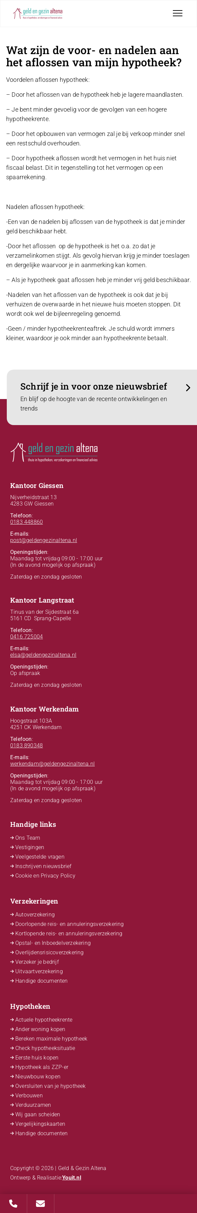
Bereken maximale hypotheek (51, 1038)
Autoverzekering (35, 914)
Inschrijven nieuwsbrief (43, 866)
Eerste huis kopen (36, 1057)
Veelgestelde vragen (40, 857)
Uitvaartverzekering (39, 971)
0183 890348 (26, 745)
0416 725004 (26, 636)
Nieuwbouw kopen (37, 1076)
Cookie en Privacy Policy (45, 875)
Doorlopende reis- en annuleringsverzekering (69, 924)
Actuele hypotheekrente (43, 1020)
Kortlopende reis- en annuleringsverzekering (69, 933)
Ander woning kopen (40, 1029)
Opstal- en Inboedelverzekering (53, 943)
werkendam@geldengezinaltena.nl (52, 764)
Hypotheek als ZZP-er (41, 1067)
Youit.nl (71, 1177)
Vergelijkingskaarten (40, 1124)
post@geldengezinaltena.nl (43, 540)
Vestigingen (29, 847)
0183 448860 (26, 522)
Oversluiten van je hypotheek (50, 1086)
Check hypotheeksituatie (45, 1048)
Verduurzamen (33, 1105)
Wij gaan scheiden (37, 1114)
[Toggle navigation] (177, 13)
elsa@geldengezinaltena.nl (43, 655)
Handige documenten (41, 981)
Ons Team (27, 838)
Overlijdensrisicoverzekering (49, 952)
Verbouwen (29, 1095)
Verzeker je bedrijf (37, 962)
